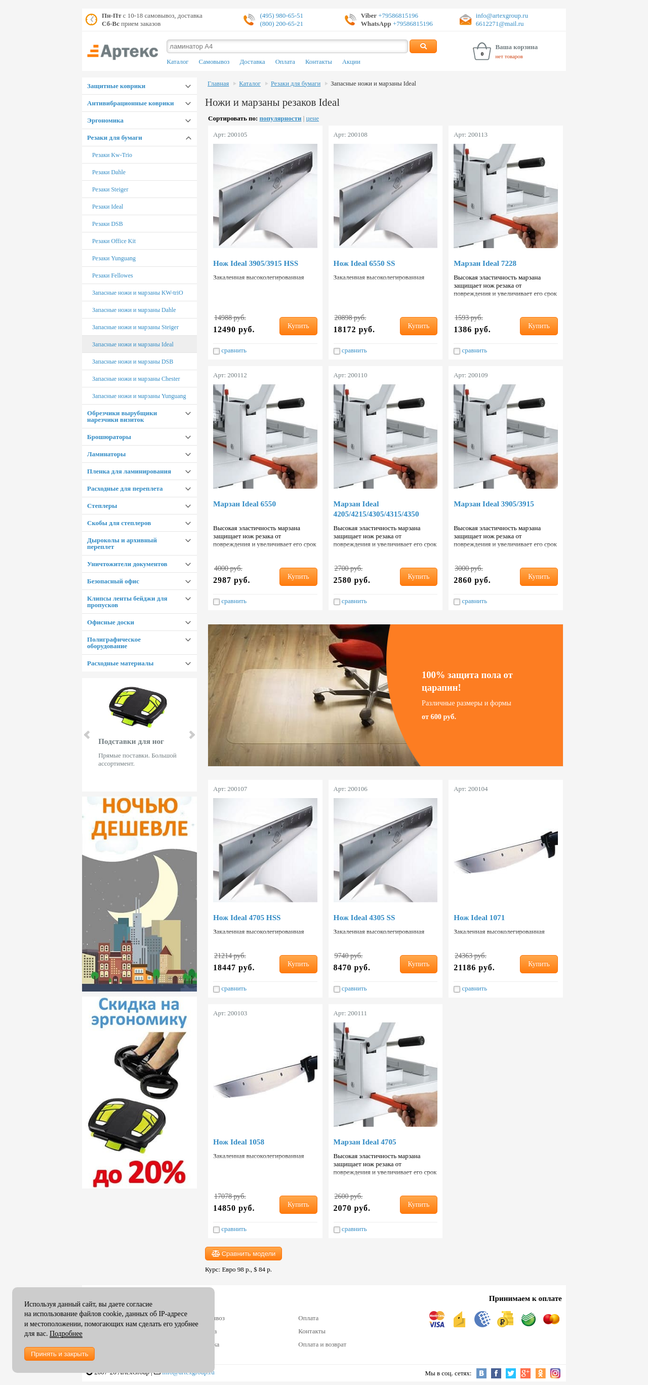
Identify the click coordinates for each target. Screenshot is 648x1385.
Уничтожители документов (127, 564)
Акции (351, 61)
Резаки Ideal (107, 206)
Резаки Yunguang (114, 258)
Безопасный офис (113, 581)
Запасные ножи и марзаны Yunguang (139, 396)
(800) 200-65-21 (281, 23)
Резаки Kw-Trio (112, 155)
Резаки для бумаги (114, 137)
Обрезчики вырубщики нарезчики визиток (122, 416)
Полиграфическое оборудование (114, 643)
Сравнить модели (243, 1253)
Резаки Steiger (110, 189)
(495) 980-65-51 (281, 15)
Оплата (285, 61)
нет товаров (509, 56)
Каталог (177, 61)
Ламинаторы (106, 454)
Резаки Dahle (109, 172)
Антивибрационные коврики (130, 103)
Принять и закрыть (59, 1354)
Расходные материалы (120, 663)
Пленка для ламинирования (129, 471)
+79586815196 (397, 15)
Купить (298, 326)
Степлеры (102, 505)
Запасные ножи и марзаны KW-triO (137, 292)
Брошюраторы (109, 437)
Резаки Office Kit (114, 241)
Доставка (252, 61)
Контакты (318, 61)
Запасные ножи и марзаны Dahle (134, 309)
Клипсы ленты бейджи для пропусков (127, 602)
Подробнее (66, 1333)
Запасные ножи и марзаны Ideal (133, 344)
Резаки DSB (107, 223)
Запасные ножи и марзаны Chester (136, 378)
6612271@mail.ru (500, 23)
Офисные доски (110, 622)
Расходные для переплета (125, 488)
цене (312, 118)
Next (191, 735)
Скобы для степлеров (119, 523)
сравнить (230, 350)
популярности (281, 118)
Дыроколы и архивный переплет (122, 543)
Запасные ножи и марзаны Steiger (135, 327)
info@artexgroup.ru (502, 15)
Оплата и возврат (322, 1344)
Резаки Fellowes (112, 275)
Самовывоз (214, 61)
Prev (87, 735)
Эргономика (105, 120)
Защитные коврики (116, 86)
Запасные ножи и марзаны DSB (132, 361)
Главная (218, 83)
